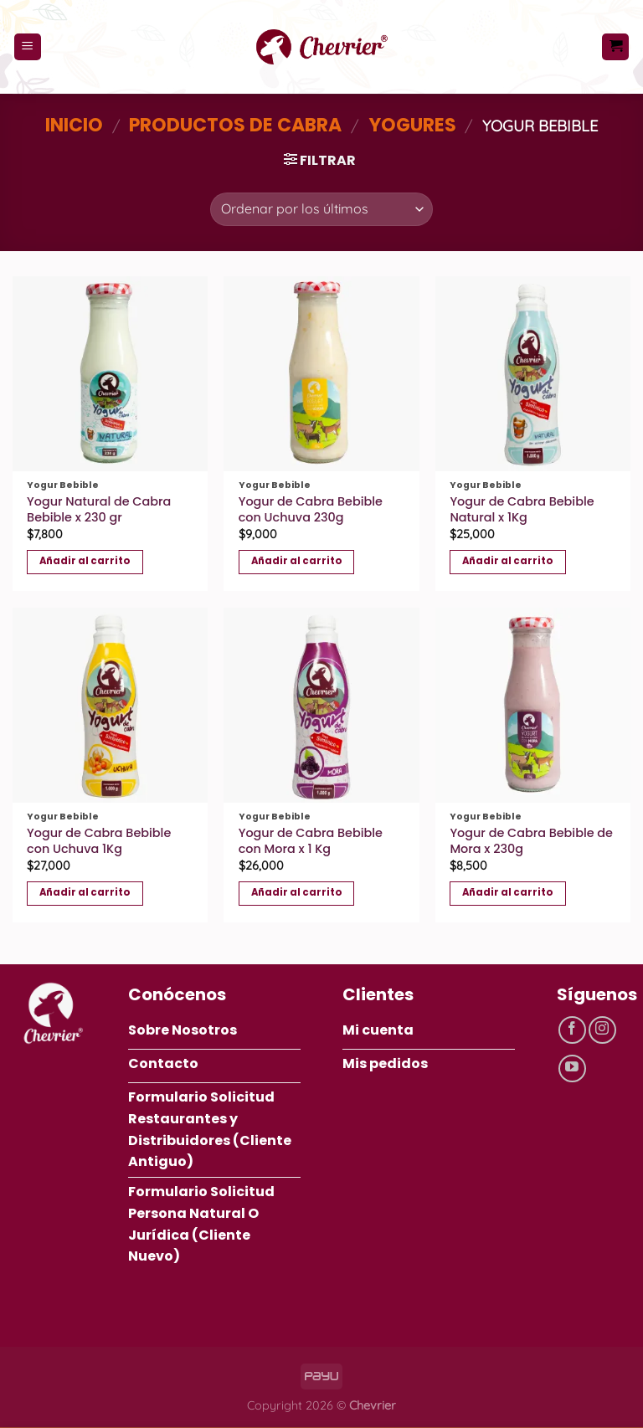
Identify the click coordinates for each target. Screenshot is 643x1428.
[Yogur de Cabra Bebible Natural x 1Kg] (532, 373)
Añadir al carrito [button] (85, 561)
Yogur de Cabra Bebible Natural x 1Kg (522, 509)
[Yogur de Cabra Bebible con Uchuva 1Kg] (110, 705)
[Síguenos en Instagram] (602, 1030)
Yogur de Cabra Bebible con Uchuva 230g (311, 509)
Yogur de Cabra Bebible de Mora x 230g (531, 840)
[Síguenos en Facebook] (572, 1030)
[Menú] (27, 47)
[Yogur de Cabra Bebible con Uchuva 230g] (321, 373)
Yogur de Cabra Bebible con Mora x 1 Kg (311, 840)
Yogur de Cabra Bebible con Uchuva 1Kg (99, 840)
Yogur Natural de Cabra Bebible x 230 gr (99, 509)
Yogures (412, 125)
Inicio (74, 125)
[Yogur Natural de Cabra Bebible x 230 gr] (110, 373)
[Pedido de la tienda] (321, 209)
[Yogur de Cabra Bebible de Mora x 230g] (532, 705)
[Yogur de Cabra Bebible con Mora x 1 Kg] (321, 705)
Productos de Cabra (235, 125)
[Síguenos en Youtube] (572, 1068)
